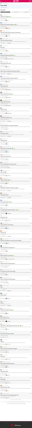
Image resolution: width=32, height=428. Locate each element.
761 (18, 403)
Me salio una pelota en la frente (5, 255)
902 (20, 403)
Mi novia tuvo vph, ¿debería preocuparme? (7, 24)
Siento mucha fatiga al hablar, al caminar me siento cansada (10, 32)
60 (9, 403)
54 (21, 401)
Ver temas (5, 7)
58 (28, 401)
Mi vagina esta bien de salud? (5, 101)
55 (23, 401)
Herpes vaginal (2, 379)
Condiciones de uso (8, 422)
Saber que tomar (3, 232)
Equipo (4, 422)
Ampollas (2, 341)
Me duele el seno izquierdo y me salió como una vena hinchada (10, 240)
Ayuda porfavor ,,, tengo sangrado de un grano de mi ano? (10, 325)
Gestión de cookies (26, 422)
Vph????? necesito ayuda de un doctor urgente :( (8, 164)
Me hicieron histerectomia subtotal (6, 55)
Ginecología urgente (3, 140)
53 (19, 401)
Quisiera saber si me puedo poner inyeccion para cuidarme (10, 71)
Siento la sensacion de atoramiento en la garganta (8, 348)
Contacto (19, 422)
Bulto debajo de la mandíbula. (5, 387)
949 (22, 403)
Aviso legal (22, 422)
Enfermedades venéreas (4, 194)
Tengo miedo (2, 356)
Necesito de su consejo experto (5, 309)
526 (16, 403)
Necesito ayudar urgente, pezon (5, 63)
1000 (24, 403)
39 (12, 401)
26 (10, 401)
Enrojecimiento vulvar (4, 217)
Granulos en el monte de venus (5, 156)
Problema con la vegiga (4, 16)
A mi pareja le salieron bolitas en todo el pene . (8, 209)
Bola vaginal (2, 47)
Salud (6, 3)
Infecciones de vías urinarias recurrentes (7, 333)
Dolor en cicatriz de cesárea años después (7, 363)
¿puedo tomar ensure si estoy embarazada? (7, 263)
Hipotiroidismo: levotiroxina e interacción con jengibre (9, 187)
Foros (3, 3)
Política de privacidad (14, 422)
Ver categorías (2, 7)
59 (7, 403)
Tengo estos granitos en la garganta (6, 247)
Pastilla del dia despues (4, 371)
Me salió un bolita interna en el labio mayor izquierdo (9, 125)
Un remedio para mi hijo (4, 133)
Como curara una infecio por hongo (6, 40)
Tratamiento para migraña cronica (6, 117)
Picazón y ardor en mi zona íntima (6, 148)
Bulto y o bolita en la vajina (4, 317)
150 (13, 403)
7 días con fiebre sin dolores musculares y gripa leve (9, 78)
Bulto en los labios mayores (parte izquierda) (7, 279)
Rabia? (1, 287)
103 (11, 403)
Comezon (2, 302)
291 (15, 403)
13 (8, 401)
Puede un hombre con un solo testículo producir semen (9, 395)
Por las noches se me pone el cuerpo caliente (7, 271)
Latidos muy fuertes (3, 109)
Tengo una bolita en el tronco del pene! (6, 224)
